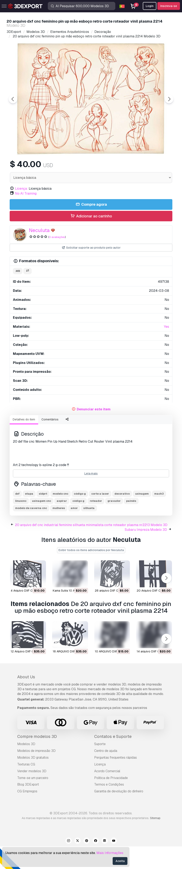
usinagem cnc (41, 523)
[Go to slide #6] (161, 167)
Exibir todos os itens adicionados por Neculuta (91, 573)
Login (149, 6)
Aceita (120, 861)
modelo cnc (60, 516)
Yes (166, 349)
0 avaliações (57, 259)
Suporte (100, 766)
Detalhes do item (24, 442)
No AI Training (26, 216)
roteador (96, 523)
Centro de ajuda (105, 773)
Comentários (49, 442)
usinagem (142, 516)
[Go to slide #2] (56, 167)
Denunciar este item (94, 432)
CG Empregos (27, 814)
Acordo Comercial (107, 794)
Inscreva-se (168, 6)
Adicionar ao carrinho (91, 238)
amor (74, 530)
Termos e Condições (109, 807)
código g (80, 516)
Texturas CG (26, 787)
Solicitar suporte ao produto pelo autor (91, 270)
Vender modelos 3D (31, 794)
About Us (26, 699)
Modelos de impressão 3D (36, 773)
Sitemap (155, 840)
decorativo (122, 516)
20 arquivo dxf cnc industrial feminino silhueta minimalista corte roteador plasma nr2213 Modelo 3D (91, 547)
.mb (17, 293)
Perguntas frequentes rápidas (115, 780)
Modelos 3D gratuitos (33, 780)
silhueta (89, 530)
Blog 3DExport (28, 807)
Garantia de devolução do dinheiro (118, 814)
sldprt (43, 516)
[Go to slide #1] (30, 167)
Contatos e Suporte (113, 759)
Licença (100, 787)
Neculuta (39, 253)
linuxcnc (20, 523)
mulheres (59, 530)
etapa (29, 516)
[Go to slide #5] (135, 167)
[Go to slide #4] (109, 167)
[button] (166, 600)
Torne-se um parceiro (32, 800)
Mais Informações (109, 853)
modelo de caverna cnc (31, 530)
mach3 (159, 516)
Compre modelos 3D (37, 759)
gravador (114, 523)
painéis (131, 523)
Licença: (21, 211)
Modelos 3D (26, 766)
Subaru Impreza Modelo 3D (146, 552)
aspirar (62, 523)
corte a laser (100, 516)
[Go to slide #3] (83, 167)
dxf (17, 516)
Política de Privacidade (111, 800)
